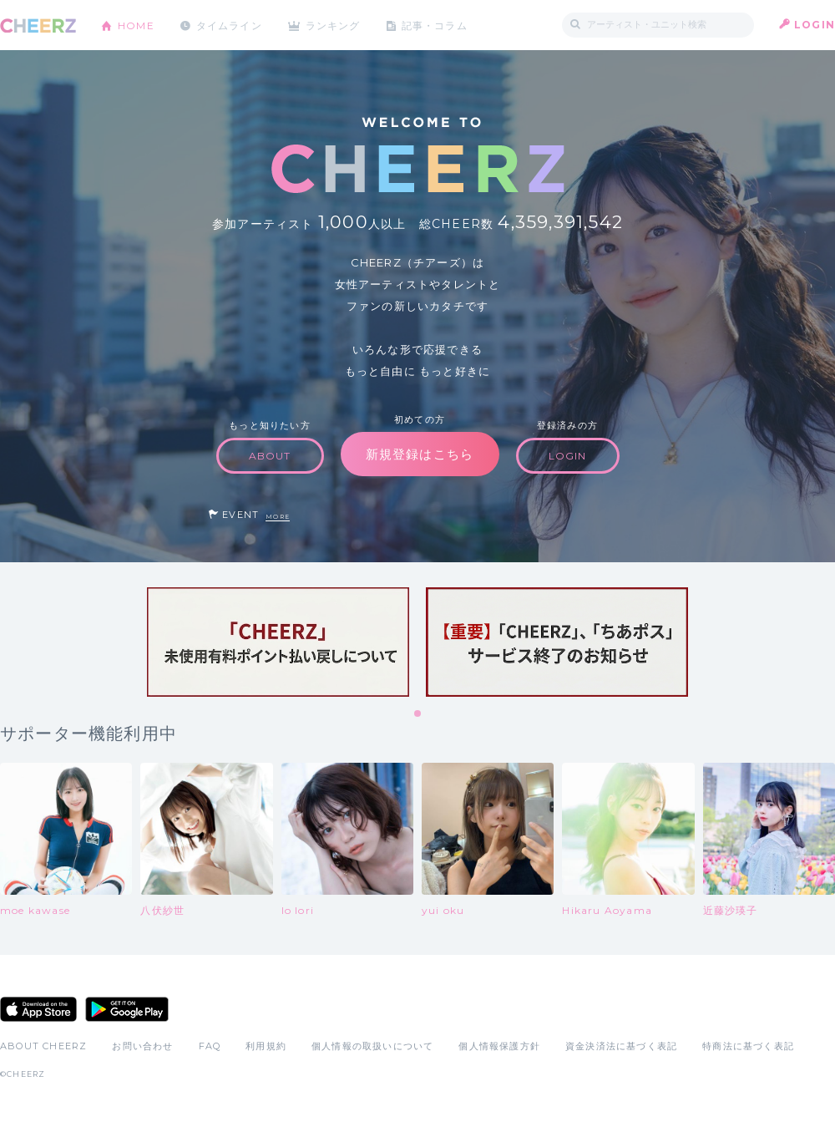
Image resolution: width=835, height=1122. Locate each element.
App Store (38, 1009)
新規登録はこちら (420, 454)
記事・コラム (436, 24)
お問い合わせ (142, 1046)
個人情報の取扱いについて (372, 1046)
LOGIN (814, 24)
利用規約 (265, 1046)
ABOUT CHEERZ (43, 1046)
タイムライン (229, 24)
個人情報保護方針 (499, 1046)
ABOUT (270, 455)
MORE (278, 516)
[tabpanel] (278, 642)
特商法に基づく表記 (748, 1046)
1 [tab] (418, 714)
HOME (136, 24)
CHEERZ (38, 25)
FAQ (210, 1046)
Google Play (127, 1009)
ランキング (334, 24)
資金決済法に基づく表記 (621, 1046)
